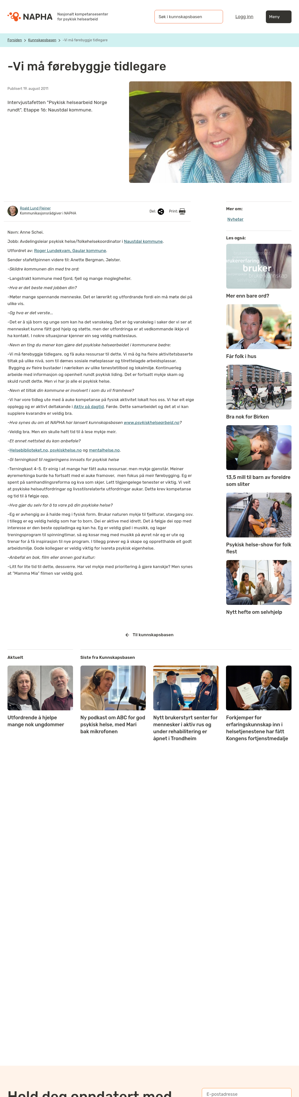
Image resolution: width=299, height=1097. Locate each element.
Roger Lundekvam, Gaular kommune (70, 250)
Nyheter (235, 219)
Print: (177, 211)
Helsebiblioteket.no (28, 450)
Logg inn (244, 16)
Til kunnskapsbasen (150, 635)
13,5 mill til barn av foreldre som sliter (258, 480)
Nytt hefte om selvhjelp (254, 612)
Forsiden (14, 40)
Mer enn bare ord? (247, 296)
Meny (278, 17)
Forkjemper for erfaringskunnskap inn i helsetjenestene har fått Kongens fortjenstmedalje (257, 728)
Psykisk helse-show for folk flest (259, 548)
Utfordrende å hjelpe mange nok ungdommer (35, 721)
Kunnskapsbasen (42, 40)
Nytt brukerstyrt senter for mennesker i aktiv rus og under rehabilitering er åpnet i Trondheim (185, 728)
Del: (157, 212)
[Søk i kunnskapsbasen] (184, 16)
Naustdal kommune (143, 241)
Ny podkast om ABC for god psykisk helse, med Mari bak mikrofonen (112, 724)
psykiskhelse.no (65, 450)
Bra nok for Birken (247, 417)
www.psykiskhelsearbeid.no (151, 422)
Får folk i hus (241, 356)
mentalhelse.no (104, 450)
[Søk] (214, 16)
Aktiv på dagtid (89, 406)
